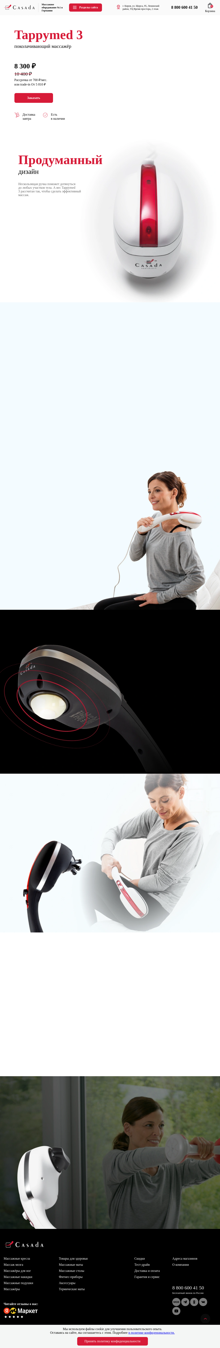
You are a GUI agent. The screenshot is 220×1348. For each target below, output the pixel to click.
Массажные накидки (18, 1277)
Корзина (210, 9)
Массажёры (12, 1289)
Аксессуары (67, 1283)
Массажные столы (71, 1270)
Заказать (34, 97)
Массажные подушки (18, 1283)
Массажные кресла (17, 1258)
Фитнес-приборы (71, 1277)
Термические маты (72, 1289)
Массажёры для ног (17, 1270)
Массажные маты (71, 1264)
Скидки (139, 1258)
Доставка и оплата (147, 1270)
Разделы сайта (85, 7)
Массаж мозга (13, 1264)
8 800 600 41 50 (188, 1287)
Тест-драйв (142, 1264)
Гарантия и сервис (147, 1277)
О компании (180, 1264)
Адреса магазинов (184, 1258)
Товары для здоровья (73, 1258)
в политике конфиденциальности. (151, 1332)
